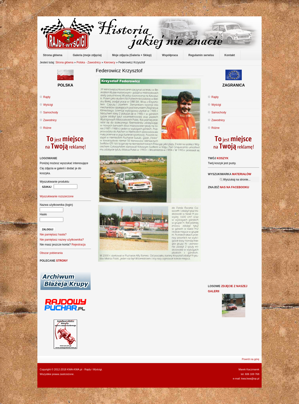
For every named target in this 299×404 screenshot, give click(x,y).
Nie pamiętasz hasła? (53, 234)
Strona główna (64, 62)
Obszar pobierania (51, 253)
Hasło (43, 214)
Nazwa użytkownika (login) (56, 204)
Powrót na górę (250, 359)
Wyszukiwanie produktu (54, 181)
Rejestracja (78, 244)
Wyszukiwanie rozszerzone (57, 196)
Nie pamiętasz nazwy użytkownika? (62, 239)
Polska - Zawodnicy (88, 62)
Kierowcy (109, 62)
